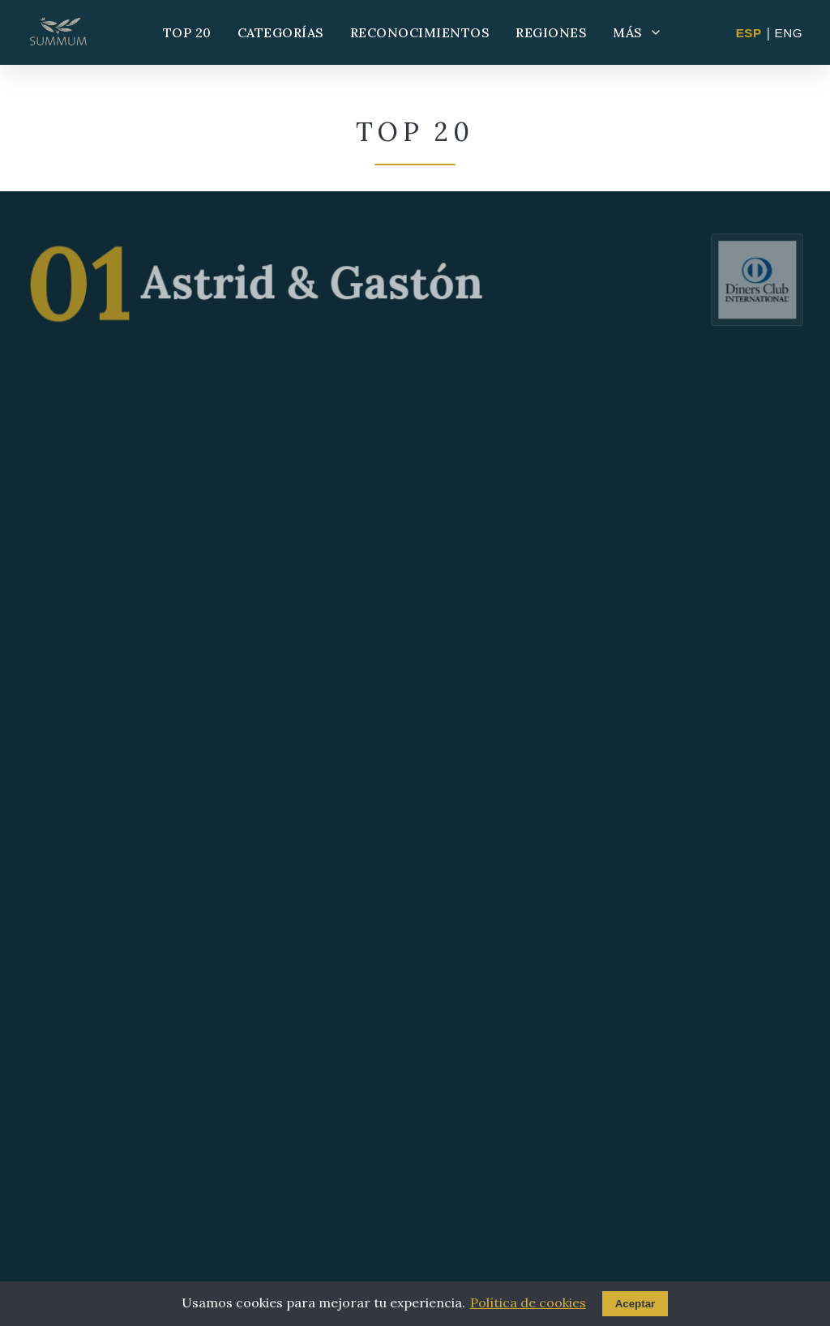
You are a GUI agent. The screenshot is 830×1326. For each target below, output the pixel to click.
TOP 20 (187, 32)
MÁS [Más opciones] (637, 32)
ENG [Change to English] (788, 33)
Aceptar (635, 1304)
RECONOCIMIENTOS (420, 32)
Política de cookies (528, 1302)
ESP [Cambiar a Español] (749, 33)
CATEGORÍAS (280, 32)
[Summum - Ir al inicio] (58, 32)
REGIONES (551, 32)
